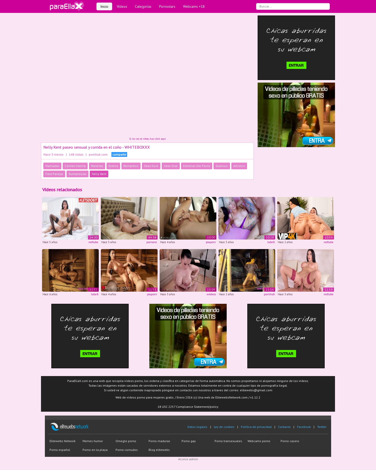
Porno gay (189, 441)
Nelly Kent (99, 174)
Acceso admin (188, 459)
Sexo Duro (151, 166)
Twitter (321, 427)
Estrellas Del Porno (196, 166)
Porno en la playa (95, 450)
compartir (119, 154)
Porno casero (290, 441)
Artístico (239, 166)
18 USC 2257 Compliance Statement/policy (188, 407)
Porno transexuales (228, 441)
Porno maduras (159, 441)
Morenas (97, 166)
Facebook (304, 427)
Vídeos (122, 6)
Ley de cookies (224, 427)
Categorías (143, 6)
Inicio (104, 6)
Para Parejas (54, 174)
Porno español (60, 450)
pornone (151, 242)
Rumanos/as (77, 174)
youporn (211, 242)
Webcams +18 (194, 6)
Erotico (113, 166)
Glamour (222, 166)
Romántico (131, 166)
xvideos (211, 294)
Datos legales (197, 427)
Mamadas (52, 166)
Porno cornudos (127, 450)
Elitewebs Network (63, 441)
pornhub (269, 294)
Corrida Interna (75, 166)
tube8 (271, 242)
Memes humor (93, 441)
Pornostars (167, 6)
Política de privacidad (256, 427)
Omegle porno (126, 441)
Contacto (284, 427)
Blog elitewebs (159, 450)
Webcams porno (259, 441)
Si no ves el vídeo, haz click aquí (147, 138)
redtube (93, 242)
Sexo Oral (171, 166)
